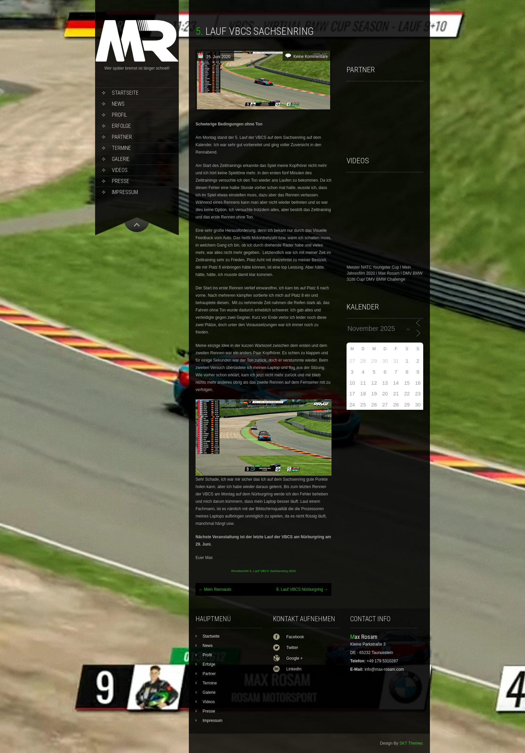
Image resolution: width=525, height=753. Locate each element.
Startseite (125, 93)
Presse (120, 181)
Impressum (125, 192)
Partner (122, 137)
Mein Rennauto (215, 589)
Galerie (121, 159)
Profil (119, 115)
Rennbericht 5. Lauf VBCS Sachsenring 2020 (263, 571)
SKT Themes (411, 743)
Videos (120, 170)
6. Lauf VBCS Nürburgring (302, 589)
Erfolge (121, 126)
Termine (121, 148)
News (118, 104)
